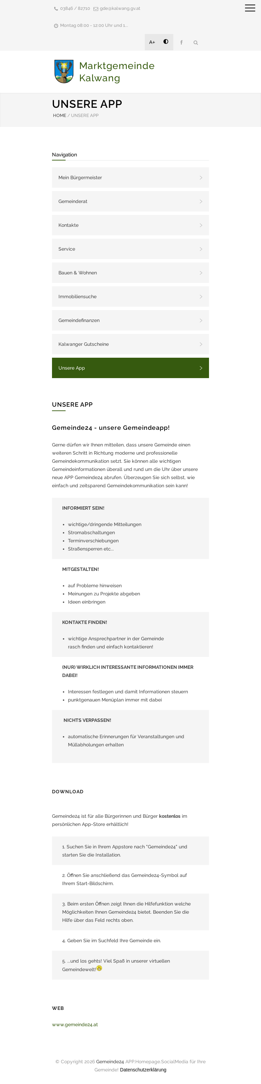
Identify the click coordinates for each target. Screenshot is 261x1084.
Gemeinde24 (110, 1061)
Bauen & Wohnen (77, 272)
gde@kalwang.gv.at (120, 8)
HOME (59, 115)
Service (66, 249)
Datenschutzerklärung (143, 1069)
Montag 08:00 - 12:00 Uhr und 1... (94, 25)
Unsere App (71, 368)
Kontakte (68, 225)
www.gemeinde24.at (75, 1024)
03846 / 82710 (75, 8)
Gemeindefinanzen (79, 320)
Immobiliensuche (77, 296)
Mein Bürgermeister (80, 177)
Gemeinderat (72, 201)
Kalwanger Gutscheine (83, 344)
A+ (152, 42)
